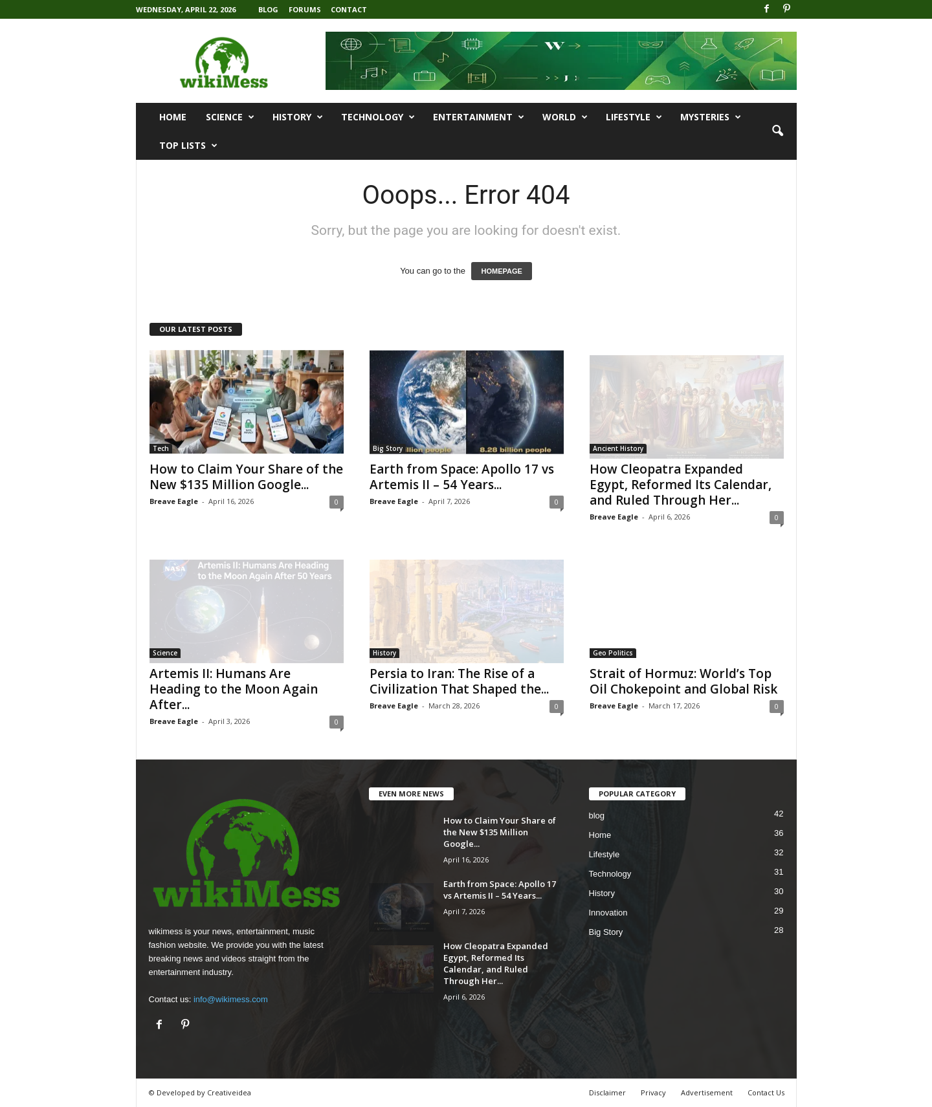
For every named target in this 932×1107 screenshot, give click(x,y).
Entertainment (478, 117)
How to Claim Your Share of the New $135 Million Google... (246, 477)
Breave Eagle (174, 501)
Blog (268, 9)
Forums (305, 9)
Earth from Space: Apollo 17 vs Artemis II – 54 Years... (462, 477)
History (297, 117)
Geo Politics (613, 652)
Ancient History (618, 448)
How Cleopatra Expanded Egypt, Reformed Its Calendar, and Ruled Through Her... (680, 485)
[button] (777, 131)
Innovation (608, 912)
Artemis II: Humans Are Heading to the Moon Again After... (234, 689)
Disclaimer (607, 1092)
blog (597, 815)
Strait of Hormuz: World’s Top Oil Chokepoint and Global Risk (683, 681)
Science (230, 117)
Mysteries (710, 117)
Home (172, 117)
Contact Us (766, 1092)
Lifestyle (634, 117)
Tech (161, 448)
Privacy (653, 1092)
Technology (378, 117)
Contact (349, 9)
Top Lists (188, 145)
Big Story (388, 448)
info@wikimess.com (231, 999)
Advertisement (707, 1092)
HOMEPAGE (501, 271)
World (565, 117)
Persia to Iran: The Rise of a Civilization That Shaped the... (459, 681)
